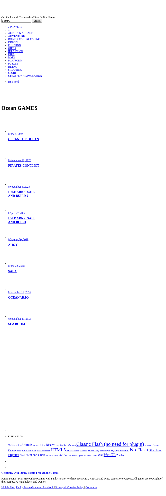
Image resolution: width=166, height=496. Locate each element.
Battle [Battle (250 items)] (42, 445)
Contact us (91, 487)
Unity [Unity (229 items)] (94, 455)
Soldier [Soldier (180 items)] (74, 455)
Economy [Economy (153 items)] (148, 445)
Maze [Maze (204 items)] (76, 451)
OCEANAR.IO (18, 297)
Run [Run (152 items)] (56, 455)
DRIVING (14, 42)
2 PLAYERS (15, 26)
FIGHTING (14, 45)
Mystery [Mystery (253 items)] (115, 450)
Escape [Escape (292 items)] (156, 444)
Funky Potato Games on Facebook (35, 487)
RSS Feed (13, 81)
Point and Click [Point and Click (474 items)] (35, 455)
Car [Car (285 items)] (58, 445)
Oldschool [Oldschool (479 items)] (155, 450)
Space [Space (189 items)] (80, 455)
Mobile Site (8, 487)
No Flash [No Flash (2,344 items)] (139, 449)
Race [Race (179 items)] (47, 455)
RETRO (12, 66)
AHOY (13, 244)
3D (10, 29)
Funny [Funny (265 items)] (34, 450)
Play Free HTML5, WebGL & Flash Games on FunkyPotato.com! (59, 8)
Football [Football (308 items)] (26, 450)
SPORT (12, 72)
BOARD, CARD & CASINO (24, 39)
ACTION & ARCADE (20, 32)
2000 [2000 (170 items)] (13, 445)
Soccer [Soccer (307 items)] (67, 455)
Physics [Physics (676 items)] (13, 455)
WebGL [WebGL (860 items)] (110, 455)
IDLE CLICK (15, 51)
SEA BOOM (16, 324)
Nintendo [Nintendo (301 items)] (124, 450)
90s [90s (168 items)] (9, 445)
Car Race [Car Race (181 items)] (64, 445)
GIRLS (12, 48)
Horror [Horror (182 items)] (47, 451)
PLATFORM (15, 60)
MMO (11, 57)
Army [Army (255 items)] (36, 445)
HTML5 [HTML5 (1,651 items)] (58, 449)
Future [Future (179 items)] (41, 451)
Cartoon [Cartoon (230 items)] (72, 445)
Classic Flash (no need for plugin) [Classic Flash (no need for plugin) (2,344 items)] (110, 444)
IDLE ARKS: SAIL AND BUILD (21, 220)
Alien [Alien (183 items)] (18, 445)
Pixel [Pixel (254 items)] (22, 455)
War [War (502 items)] (100, 455)
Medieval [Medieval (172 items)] (83, 451)
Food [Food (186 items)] (19, 451)
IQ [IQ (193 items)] (68, 451)
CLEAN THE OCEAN (23, 139)
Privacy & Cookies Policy (69, 487)
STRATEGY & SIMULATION (25, 75)
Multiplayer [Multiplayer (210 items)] (105, 451)
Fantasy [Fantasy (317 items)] (12, 450)
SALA (12, 271)
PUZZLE (13, 63)
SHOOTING (15, 69)
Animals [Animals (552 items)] (26, 444)
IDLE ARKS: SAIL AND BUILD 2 (21, 193)
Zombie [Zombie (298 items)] (120, 455)
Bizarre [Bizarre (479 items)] (50, 444)
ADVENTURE (16, 36)
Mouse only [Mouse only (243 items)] (93, 450)
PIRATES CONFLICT (23, 165)
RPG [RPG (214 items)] (52, 455)
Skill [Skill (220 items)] (61, 455)
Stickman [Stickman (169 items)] (87, 455)
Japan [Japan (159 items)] (71, 451)
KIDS (11, 54)
